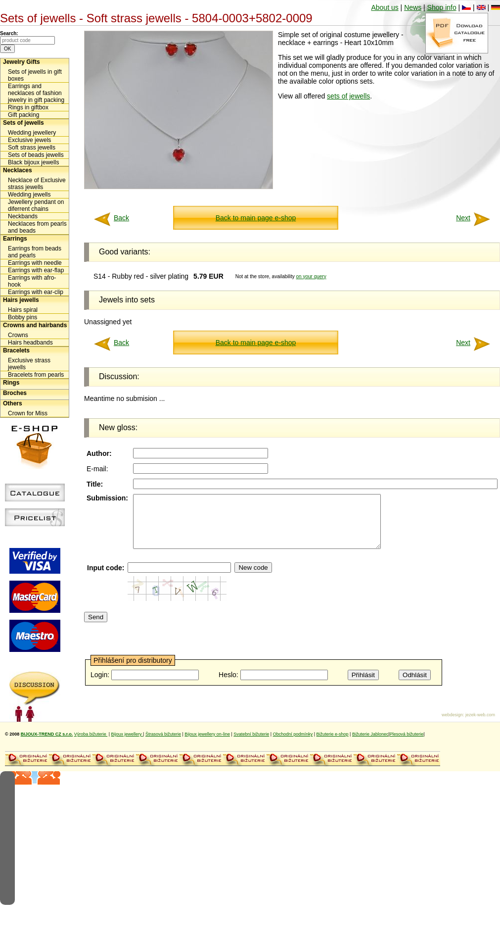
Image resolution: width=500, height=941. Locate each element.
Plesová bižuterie (407, 744)
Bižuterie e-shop (333, 744)
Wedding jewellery (32, 132)
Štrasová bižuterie (163, 744)
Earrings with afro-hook (32, 281)
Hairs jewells (21, 300)
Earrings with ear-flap (36, 270)
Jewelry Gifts (21, 61)
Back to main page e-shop (256, 218)
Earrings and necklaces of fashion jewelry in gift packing (36, 93)
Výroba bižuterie (91, 744)
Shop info (441, 7)
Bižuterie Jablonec (370, 744)
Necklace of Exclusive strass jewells (37, 184)
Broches (15, 393)
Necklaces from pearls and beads (37, 227)
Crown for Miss (27, 413)
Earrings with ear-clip (35, 292)
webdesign (452, 725)
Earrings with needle (35, 262)
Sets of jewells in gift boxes (35, 75)
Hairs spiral (23, 309)
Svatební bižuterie (251, 744)
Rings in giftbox (28, 107)
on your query (311, 276)
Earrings (15, 238)
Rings (11, 382)
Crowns (18, 335)
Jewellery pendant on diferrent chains (36, 205)
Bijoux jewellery (127, 744)
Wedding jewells (29, 194)
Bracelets (16, 350)
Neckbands (23, 216)
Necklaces (17, 170)
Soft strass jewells (31, 147)
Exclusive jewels (29, 140)
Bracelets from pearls (36, 374)
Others (12, 403)
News (412, 7)
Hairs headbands (30, 342)
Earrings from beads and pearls (34, 252)
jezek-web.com (480, 725)
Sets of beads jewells (36, 154)
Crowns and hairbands (35, 325)
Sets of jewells (23, 122)
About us (384, 7)
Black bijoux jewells (33, 162)
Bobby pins (22, 317)
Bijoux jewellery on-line (207, 744)
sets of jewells (348, 96)
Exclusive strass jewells (29, 364)
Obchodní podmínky (293, 744)
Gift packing (23, 114)
